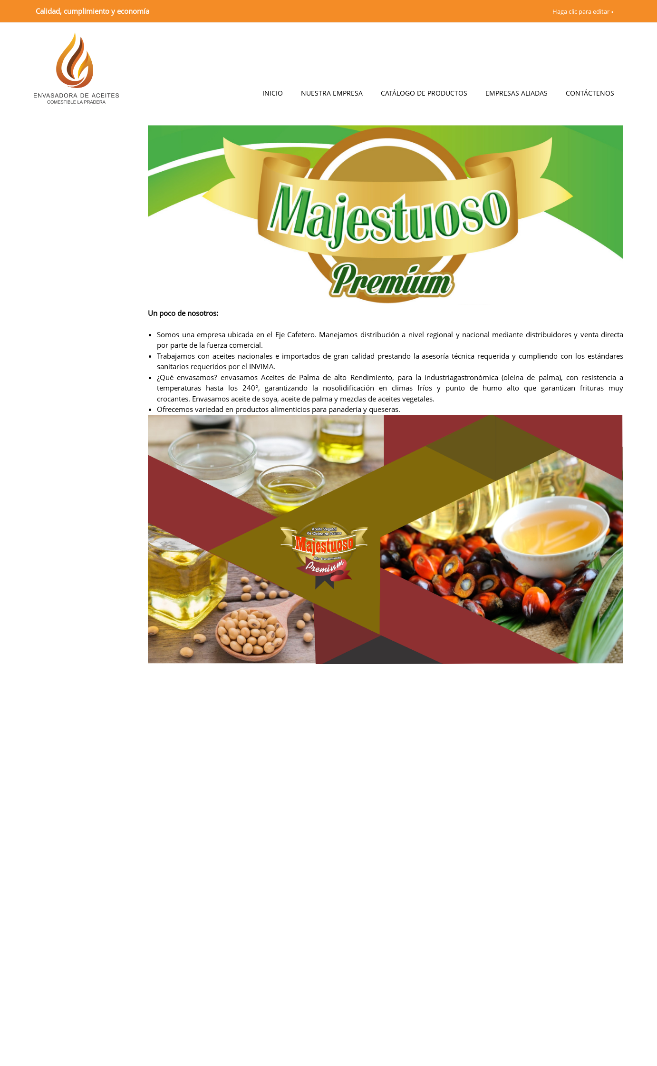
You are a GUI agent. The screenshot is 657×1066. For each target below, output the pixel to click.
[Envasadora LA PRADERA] (76, 68)
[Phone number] (134, 999)
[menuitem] (272, 101)
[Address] (460, 999)
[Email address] (265, 999)
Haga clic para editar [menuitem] (580, 11)
